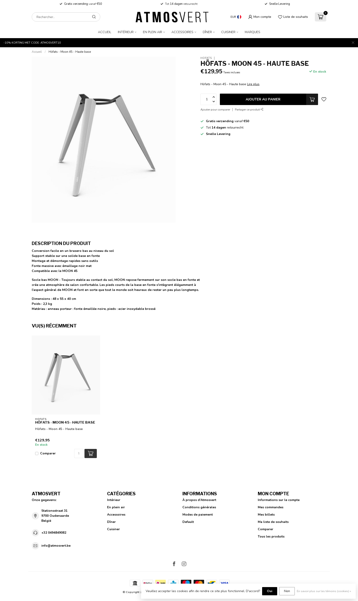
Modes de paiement (197, 514)
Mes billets (266, 514)
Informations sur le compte (279, 500)
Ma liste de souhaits (273, 522)
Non (287, 591)
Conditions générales (199, 507)
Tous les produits (271, 536)
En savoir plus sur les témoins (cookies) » (324, 591)
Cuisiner (228, 32)
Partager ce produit (249, 109)
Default (188, 522)
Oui (269, 591)
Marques (252, 32)
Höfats (206, 58)
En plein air (152, 32)
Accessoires (182, 32)
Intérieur (126, 32)
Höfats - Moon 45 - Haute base (70, 52)
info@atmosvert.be (56, 545)
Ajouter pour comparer (215, 109)
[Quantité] (78, 453)
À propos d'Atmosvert (199, 500)
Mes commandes (270, 507)
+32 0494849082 (53, 532)
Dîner (207, 32)
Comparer (48, 453)
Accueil (104, 32)
